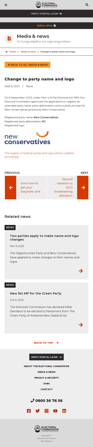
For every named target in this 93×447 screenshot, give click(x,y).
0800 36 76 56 (47, 400)
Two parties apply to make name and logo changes (44, 237)
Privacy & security (46, 378)
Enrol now (46, 25)
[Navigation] (5, 5)
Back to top (46, 342)
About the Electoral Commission (46, 366)
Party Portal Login (46, 13)
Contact (47, 389)
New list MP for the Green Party (35, 293)
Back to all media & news (27, 64)
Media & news (28, 51)
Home (10, 51)
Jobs (46, 383)
